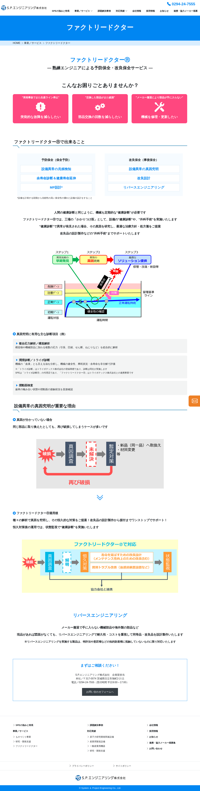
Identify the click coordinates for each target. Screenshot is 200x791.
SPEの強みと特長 (61, 11)
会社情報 (136, 11)
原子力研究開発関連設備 (100, 737)
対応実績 (121, 11)
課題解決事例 (104, 11)
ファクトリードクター (57, 43)
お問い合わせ (154, 748)
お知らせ (164, 11)
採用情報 (150, 11)
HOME (16, 43)
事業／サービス (84, 11)
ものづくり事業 (22, 737)
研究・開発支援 (22, 741)
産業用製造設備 (96, 741)
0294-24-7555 (181, 4)
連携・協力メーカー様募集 (160, 743)
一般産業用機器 (96, 746)
